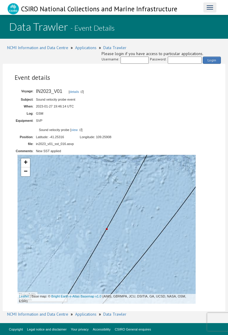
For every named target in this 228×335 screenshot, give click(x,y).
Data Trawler (114, 47)
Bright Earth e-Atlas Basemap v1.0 (76, 296)
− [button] (26, 171)
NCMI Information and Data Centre (37, 47)
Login (212, 60)
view (74, 130)
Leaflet (24, 296)
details (74, 92)
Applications (85, 47)
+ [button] (26, 162)
